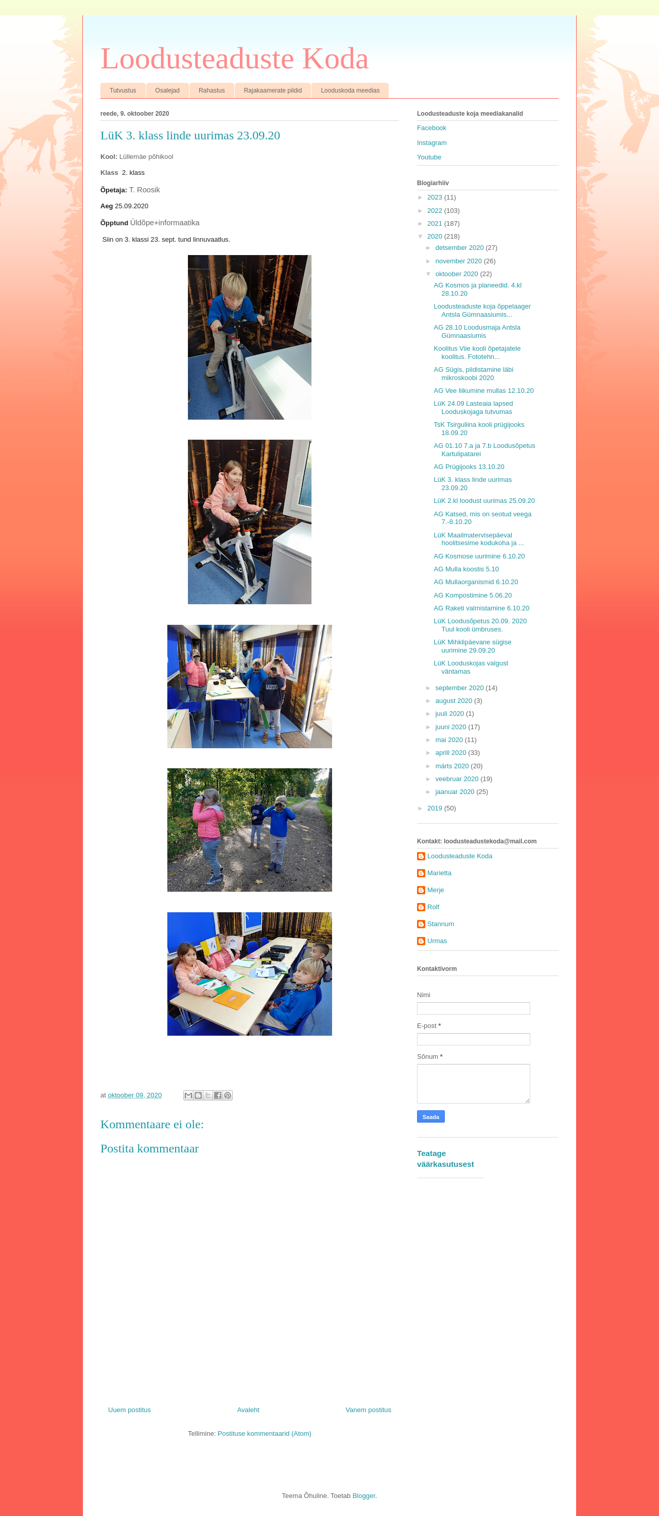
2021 (435, 223)
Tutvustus (123, 90)
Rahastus (212, 90)
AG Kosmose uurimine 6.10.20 (479, 556)
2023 (435, 197)
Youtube (429, 157)
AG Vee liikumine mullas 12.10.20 (483, 390)
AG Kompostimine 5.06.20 (472, 595)
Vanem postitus (368, 1410)
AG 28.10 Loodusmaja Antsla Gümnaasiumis (476, 331)
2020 (435, 236)
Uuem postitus (129, 1410)
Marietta (439, 873)
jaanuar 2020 (456, 792)
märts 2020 (453, 766)
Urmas (437, 941)
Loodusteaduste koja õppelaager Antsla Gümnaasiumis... (482, 310)
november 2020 (460, 261)
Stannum (440, 924)
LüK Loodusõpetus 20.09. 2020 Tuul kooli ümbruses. (480, 625)
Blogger (364, 1496)
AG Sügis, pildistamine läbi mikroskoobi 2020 (473, 374)
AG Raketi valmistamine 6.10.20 (481, 608)
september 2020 (461, 688)
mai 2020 (450, 740)
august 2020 (455, 701)
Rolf (433, 907)
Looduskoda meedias (350, 90)
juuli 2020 (451, 713)
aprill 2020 (452, 752)
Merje (435, 890)
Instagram (432, 143)
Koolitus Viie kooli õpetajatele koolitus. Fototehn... (477, 352)
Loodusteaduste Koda (234, 58)
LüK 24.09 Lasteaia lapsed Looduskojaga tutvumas (473, 408)
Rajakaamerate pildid (273, 90)
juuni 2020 (452, 727)
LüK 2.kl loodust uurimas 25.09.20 (484, 500)
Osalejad (167, 90)
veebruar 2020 (458, 779)
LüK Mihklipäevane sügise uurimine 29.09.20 (472, 646)
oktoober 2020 (458, 274)
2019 (435, 808)
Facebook (431, 128)
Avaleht (248, 1410)
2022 (435, 210)
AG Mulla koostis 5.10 (465, 569)
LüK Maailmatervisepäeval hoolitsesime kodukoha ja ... (478, 539)
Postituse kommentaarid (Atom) (264, 1433)
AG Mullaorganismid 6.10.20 (475, 582)
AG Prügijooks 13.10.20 (468, 467)
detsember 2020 (461, 247)
